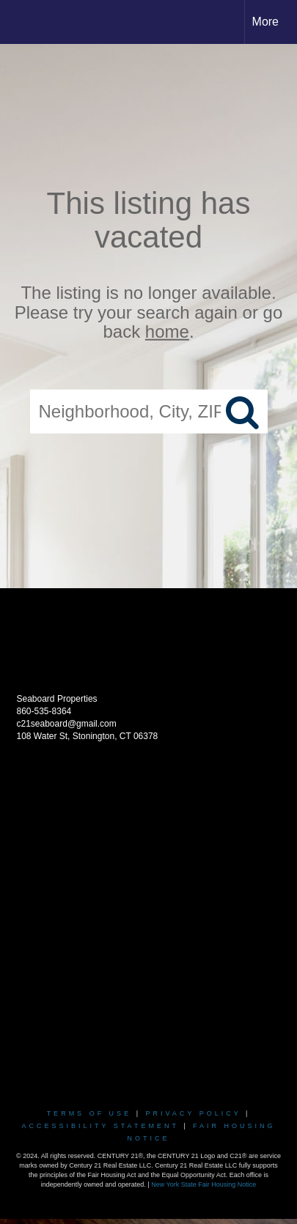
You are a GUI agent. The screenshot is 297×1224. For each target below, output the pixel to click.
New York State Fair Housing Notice (203, 1184)
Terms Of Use (89, 1113)
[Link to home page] (24, 22)
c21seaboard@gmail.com (67, 724)
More (265, 21)
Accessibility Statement (99, 1126)
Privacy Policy (193, 1113)
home (167, 331)
